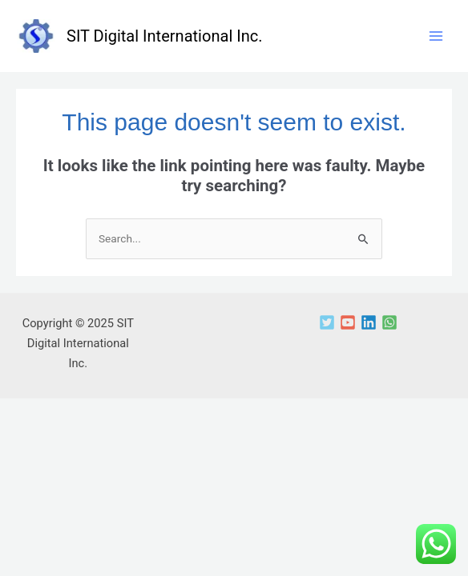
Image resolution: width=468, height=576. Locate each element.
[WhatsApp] (389, 322)
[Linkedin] (369, 322)
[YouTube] (348, 322)
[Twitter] (327, 322)
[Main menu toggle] (435, 36)
